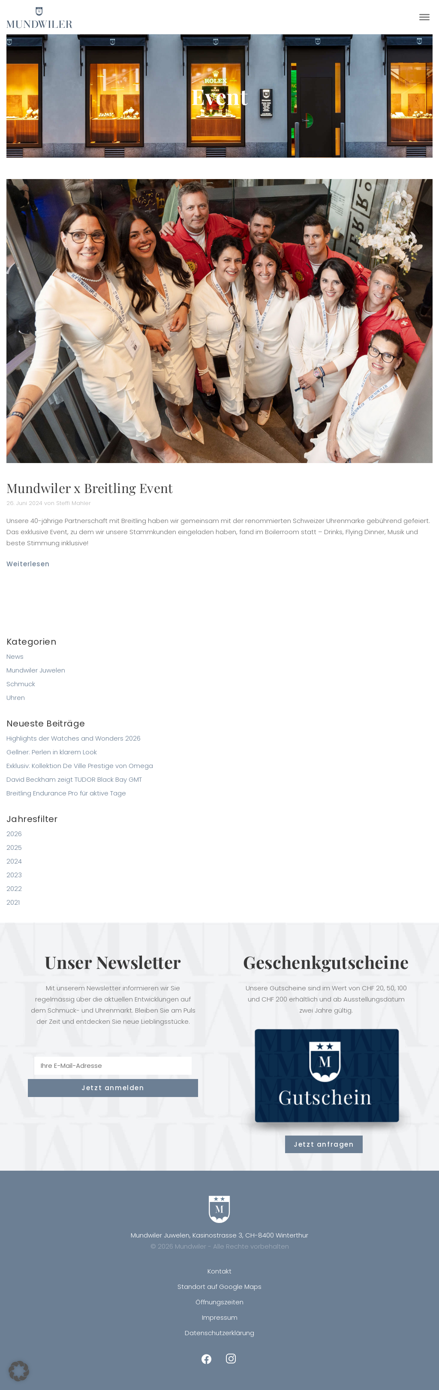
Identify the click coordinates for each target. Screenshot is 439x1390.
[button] (19, 1371)
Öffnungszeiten (219, 1301)
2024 (14, 861)
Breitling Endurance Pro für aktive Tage (66, 793)
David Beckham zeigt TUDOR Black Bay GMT (74, 779)
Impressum (220, 1317)
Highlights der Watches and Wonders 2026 (73, 738)
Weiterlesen (28, 563)
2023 (14, 874)
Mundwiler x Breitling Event (89, 487)
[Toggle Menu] (424, 17)
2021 (13, 902)
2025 (14, 847)
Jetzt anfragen (324, 1144)
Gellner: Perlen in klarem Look (51, 751)
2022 (14, 888)
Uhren (15, 697)
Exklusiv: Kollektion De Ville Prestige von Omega (79, 765)
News (15, 656)
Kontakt (219, 1271)
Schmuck (20, 683)
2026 (14, 833)
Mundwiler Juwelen (35, 670)
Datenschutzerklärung (219, 1332)
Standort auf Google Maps (219, 1286)
